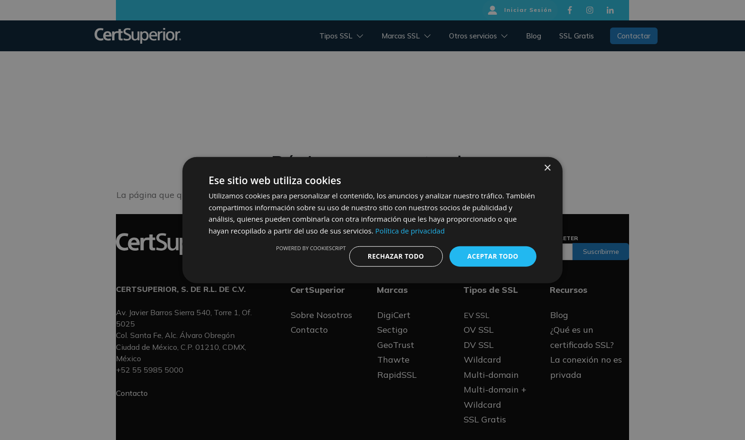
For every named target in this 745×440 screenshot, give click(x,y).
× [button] (547, 167)
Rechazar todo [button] (393, 256)
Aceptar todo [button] (492, 256)
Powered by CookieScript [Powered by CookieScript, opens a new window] (307, 247)
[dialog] (372, 219)
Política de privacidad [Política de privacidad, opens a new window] (410, 230)
